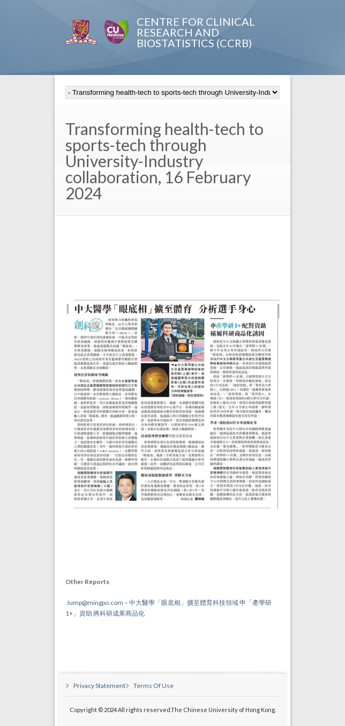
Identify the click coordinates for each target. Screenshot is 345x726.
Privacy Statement (99, 686)
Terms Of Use (153, 686)
